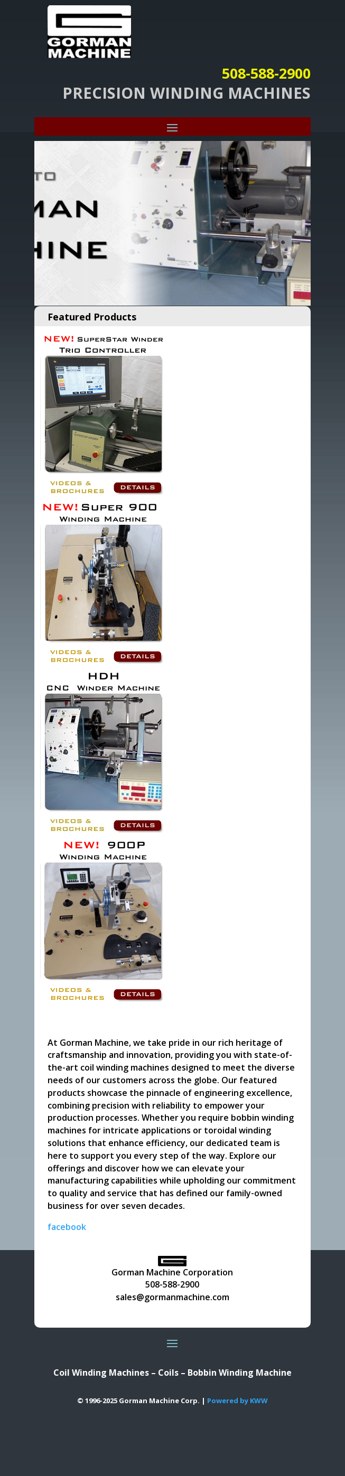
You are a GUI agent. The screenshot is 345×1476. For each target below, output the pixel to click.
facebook (67, 1227)
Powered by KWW (237, 1400)
